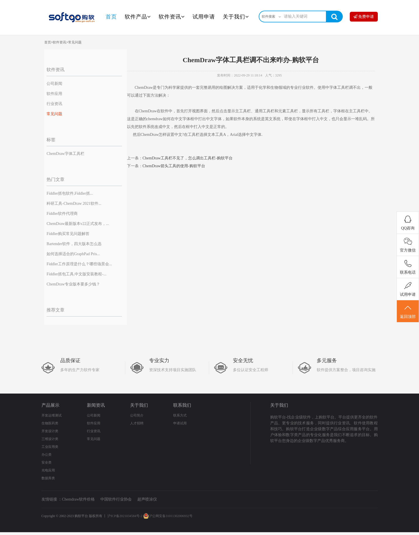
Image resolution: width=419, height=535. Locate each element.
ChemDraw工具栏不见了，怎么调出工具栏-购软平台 (188, 158)
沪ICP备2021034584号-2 (124, 516)
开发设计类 (49, 431)
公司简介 (136, 415)
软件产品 (138, 17)
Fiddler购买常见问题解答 (68, 234)
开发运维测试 (51, 415)
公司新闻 (54, 84)
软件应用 (54, 94)
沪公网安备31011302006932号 (168, 516)
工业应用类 (49, 447)
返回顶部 (408, 311)
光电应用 (48, 470)
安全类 (46, 462)
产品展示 (50, 405)
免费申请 (363, 17)
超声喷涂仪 (147, 499)
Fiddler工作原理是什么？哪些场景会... (79, 264)
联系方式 (180, 415)
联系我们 (182, 405)
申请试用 (180, 423)
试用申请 (204, 17)
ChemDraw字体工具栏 (65, 154)
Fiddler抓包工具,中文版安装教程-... (76, 274)
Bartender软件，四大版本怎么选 (74, 244)
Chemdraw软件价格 (78, 499)
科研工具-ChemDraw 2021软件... (74, 203)
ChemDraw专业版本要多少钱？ (73, 284)
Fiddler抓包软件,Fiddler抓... (70, 193)
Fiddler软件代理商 (62, 213)
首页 (111, 17)
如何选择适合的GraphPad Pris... (73, 254)
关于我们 (236, 17)
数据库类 (48, 478)
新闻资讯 (96, 405)
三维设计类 (49, 439)
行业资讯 (54, 104)
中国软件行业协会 (116, 499)
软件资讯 (172, 17)
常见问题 (75, 42)
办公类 (46, 455)
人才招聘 (136, 423)
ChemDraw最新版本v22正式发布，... (78, 224)
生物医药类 (49, 423)
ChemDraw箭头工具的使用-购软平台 (174, 166)
